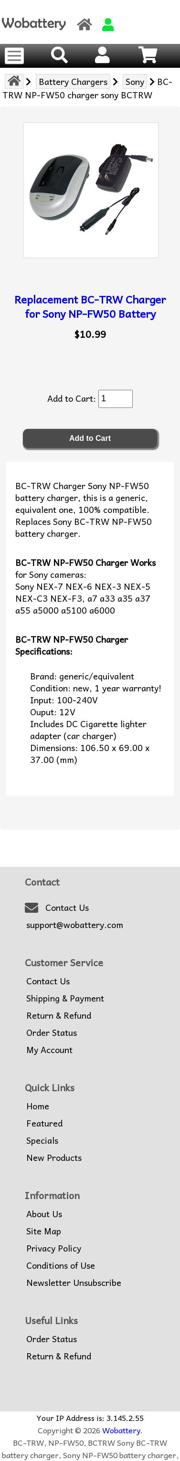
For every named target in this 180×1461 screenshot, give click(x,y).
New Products (54, 1157)
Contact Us (67, 907)
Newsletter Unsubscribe (73, 1282)
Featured (44, 1123)
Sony (135, 81)
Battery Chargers (73, 81)
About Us (44, 1214)
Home (37, 1106)
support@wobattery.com (74, 924)
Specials (42, 1140)
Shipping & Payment (65, 998)
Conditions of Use (60, 1265)
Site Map (43, 1231)
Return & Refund (58, 1015)
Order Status (51, 1032)
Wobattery (121, 1430)
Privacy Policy (53, 1248)
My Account (49, 1050)
